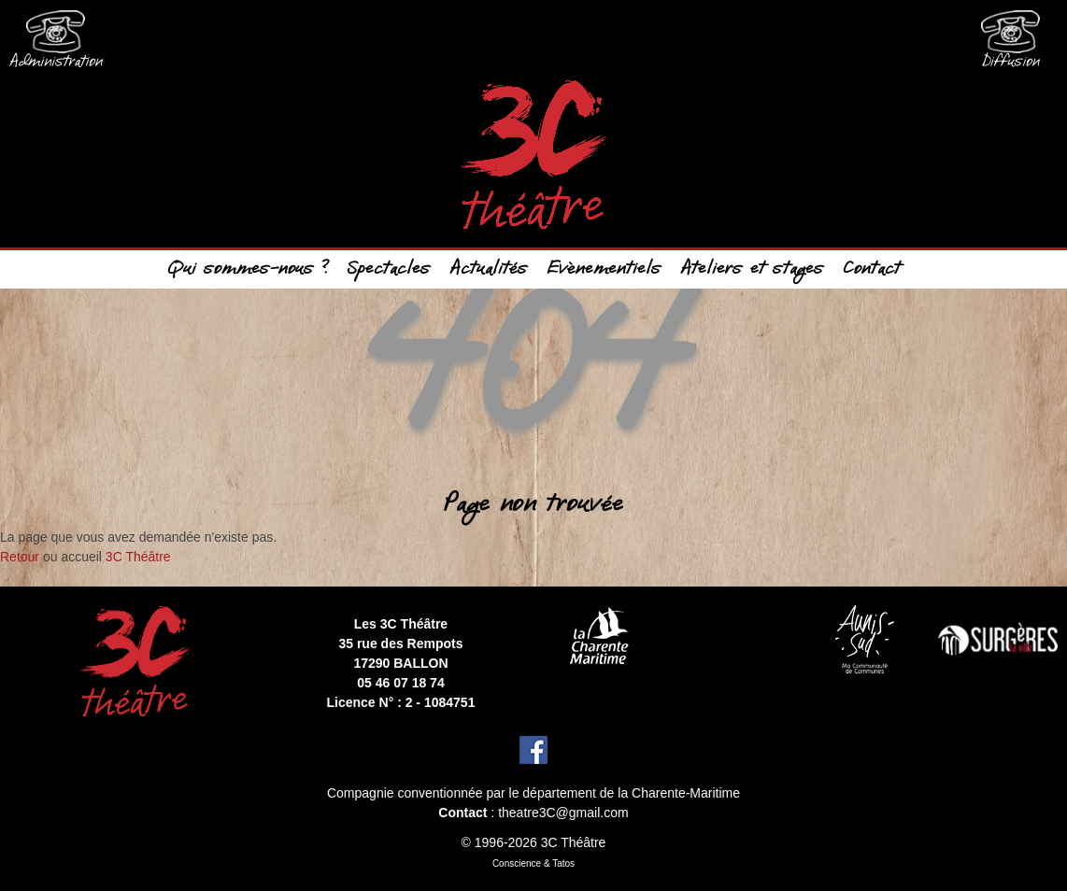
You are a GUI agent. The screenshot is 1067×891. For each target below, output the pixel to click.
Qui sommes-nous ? (248, 269)
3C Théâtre (138, 556)
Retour (19, 556)
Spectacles (389, 269)
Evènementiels (604, 269)
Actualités (488, 269)
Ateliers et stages (752, 269)
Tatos (563, 863)
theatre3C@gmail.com (563, 812)
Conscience (516, 863)
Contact (872, 269)
